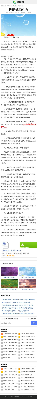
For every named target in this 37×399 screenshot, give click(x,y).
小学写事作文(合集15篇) (26, 313)
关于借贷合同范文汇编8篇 (10, 302)
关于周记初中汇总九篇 (9, 311)
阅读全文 (23, 12)
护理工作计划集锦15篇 (28, 348)
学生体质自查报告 (24, 302)
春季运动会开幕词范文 (26, 308)
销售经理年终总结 (8, 380)
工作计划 (20, 6)
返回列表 (33, 318)
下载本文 (29, 12)
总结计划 (13, 6)
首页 (8, 6)
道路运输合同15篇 (26, 374)
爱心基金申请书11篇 (9, 377)
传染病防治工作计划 (12, 318)
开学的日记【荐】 (8, 389)
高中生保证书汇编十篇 (26, 305)
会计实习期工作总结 (9, 354)
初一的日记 (6, 357)
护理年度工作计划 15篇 (10, 336)
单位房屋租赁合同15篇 (28, 383)
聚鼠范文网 (16, 396)
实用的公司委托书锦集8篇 (27, 299)
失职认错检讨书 (24, 311)
